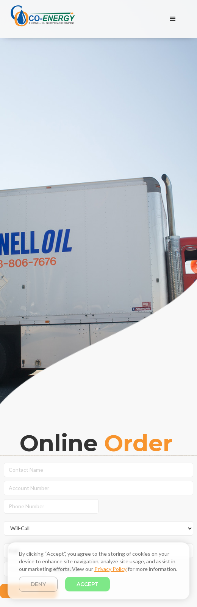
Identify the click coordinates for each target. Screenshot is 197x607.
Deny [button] (38, 584)
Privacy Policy (110, 569)
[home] (41, 19)
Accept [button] (87, 584)
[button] (173, 19)
